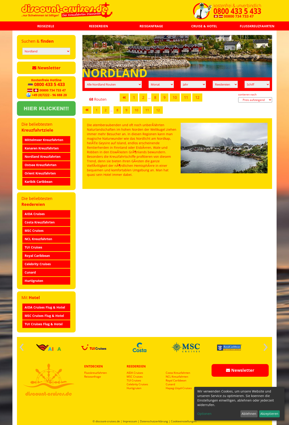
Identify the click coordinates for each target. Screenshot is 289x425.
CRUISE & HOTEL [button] (204, 26)
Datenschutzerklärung (154, 421)
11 (186, 97)
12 (197, 97)
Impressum (130, 421)
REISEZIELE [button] (45, 26)
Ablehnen (249, 413)
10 (175, 97)
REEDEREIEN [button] (98, 26)
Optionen (204, 413)
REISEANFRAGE (151, 26)
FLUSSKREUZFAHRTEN (257, 26)
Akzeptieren (269, 413)
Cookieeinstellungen (183, 421)
